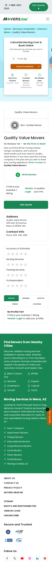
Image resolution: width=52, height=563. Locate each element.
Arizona (41, 29)
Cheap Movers (13, 437)
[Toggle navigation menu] (48, 19)
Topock (33, 385)
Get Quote (26, 204)
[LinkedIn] (37, 558)
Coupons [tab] (37, 304)
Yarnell (9, 390)
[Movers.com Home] (15, 19)
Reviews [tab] (26, 298)
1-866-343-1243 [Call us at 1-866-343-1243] (13, 7)
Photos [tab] (40, 298)
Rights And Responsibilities (20, 506)
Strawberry (12, 385)
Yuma (32, 390)
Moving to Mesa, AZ (16, 463)
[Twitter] (14, 558)
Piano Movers (13, 454)
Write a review (35, 162)
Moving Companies (24, 29)
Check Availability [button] (28, 66)
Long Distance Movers (17, 446)
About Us (9, 478)
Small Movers (13, 459)
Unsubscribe (11, 515)
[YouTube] (22, 558)
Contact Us (11, 483)
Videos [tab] (15, 304)
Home (7, 29)
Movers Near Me (13, 492)
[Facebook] (7, 558)
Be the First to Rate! (34, 143)
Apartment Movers (16, 432)
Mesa (7, 32)
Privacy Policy (13, 487)
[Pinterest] (45, 558)
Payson (33, 381)
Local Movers (12, 450)
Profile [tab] (11, 298)
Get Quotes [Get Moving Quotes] (38, 7)
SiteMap (8, 501)
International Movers (17, 441)
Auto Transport (14, 428)
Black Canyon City (13, 375)
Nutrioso (10, 381)
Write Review (26, 175)
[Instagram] (29, 558)
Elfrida (33, 373)
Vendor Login (29, 190)
